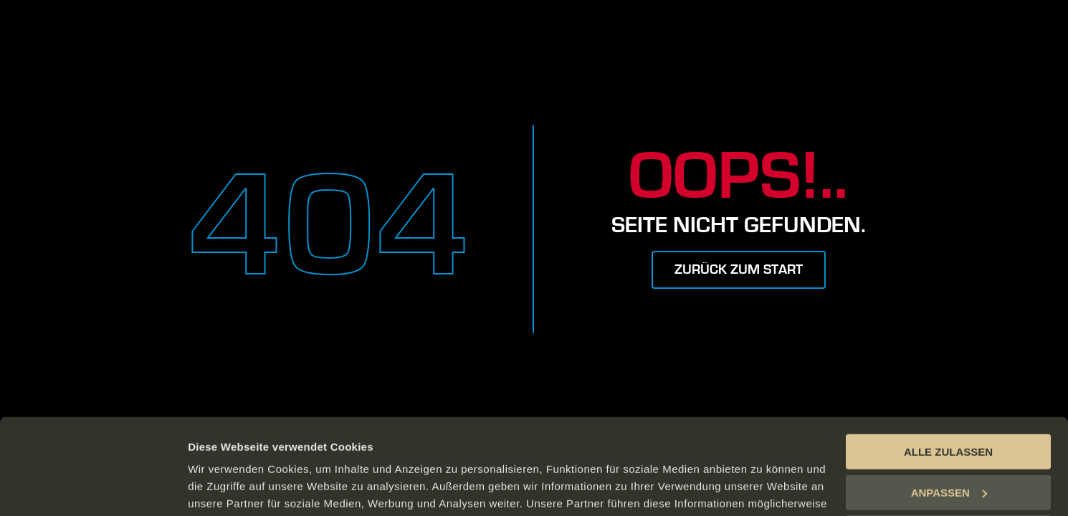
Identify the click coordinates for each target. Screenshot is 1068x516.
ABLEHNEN (948, 443)
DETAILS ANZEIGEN (240, 488)
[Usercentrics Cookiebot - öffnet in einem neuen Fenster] (93, 488)
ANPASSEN (949, 402)
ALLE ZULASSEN (948, 362)
